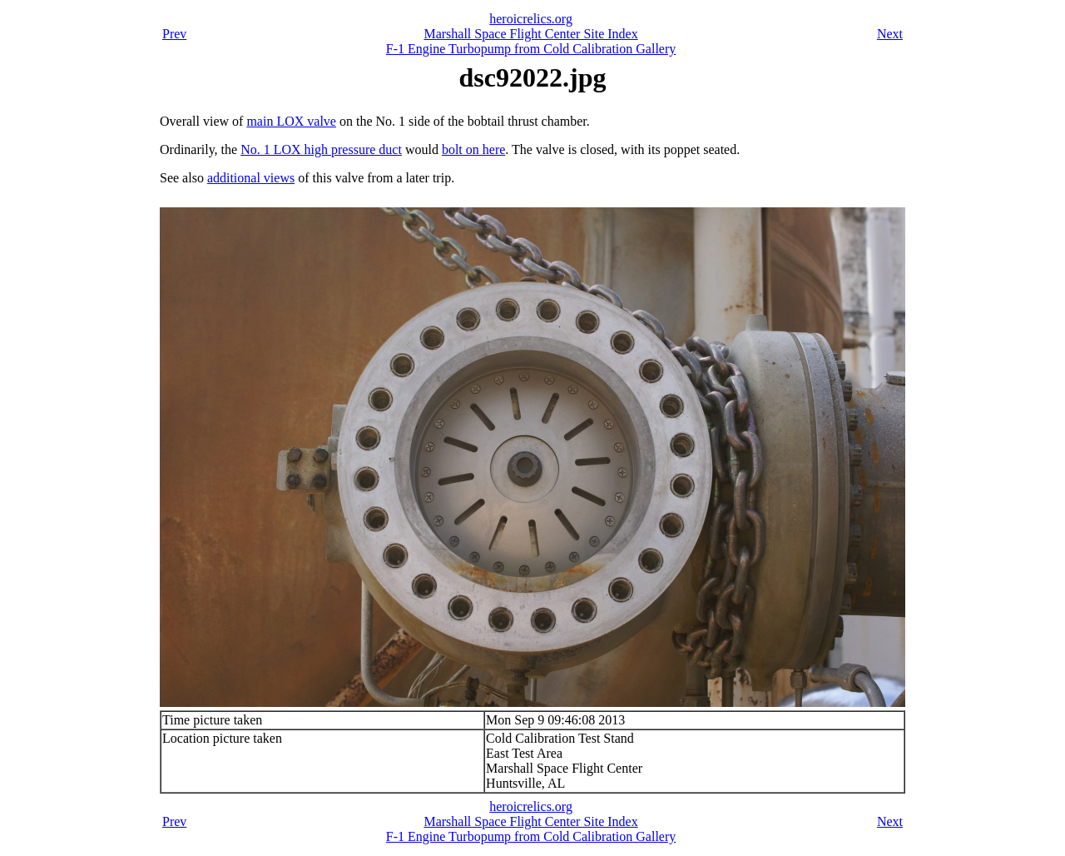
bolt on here (473, 149)
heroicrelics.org (530, 19)
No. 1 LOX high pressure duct (321, 149)
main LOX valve (291, 121)
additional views (251, 178)
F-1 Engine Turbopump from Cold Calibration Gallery (531, 49)
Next (890, 34)
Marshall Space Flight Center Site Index (530, 34)
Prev (174, 34)
